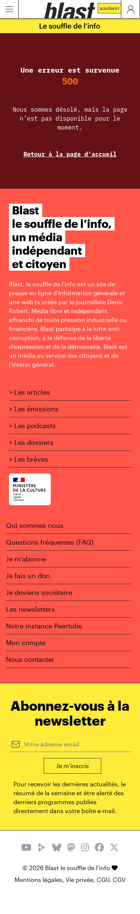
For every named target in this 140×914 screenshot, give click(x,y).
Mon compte (26, 642)
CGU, (105, 879)
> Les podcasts (32, 425)
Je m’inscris (72, 765)
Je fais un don (28, 575)
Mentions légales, (40, 879)
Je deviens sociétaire (39, 592)
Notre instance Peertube (44, 626)
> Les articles (29, 392)
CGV (119, 879)
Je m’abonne (26, 559)
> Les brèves (28, 459)
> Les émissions (34, 409)
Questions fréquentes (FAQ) (50, 542)
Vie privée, (81, 879)
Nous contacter (30, 659)
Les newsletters (30, 609)
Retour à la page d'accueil (70, 154)
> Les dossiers (31, 442)
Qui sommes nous (34, 525)
